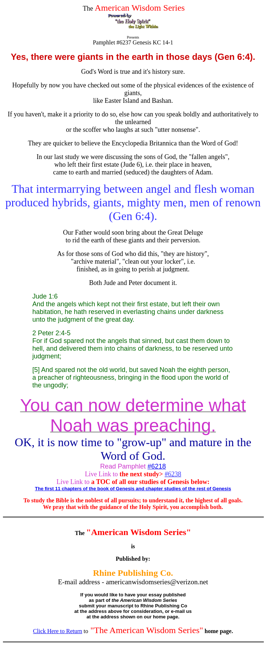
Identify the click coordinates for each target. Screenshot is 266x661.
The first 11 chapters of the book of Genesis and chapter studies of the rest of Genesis (133, 488)
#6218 (157, 466)
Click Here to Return (57, 631)
